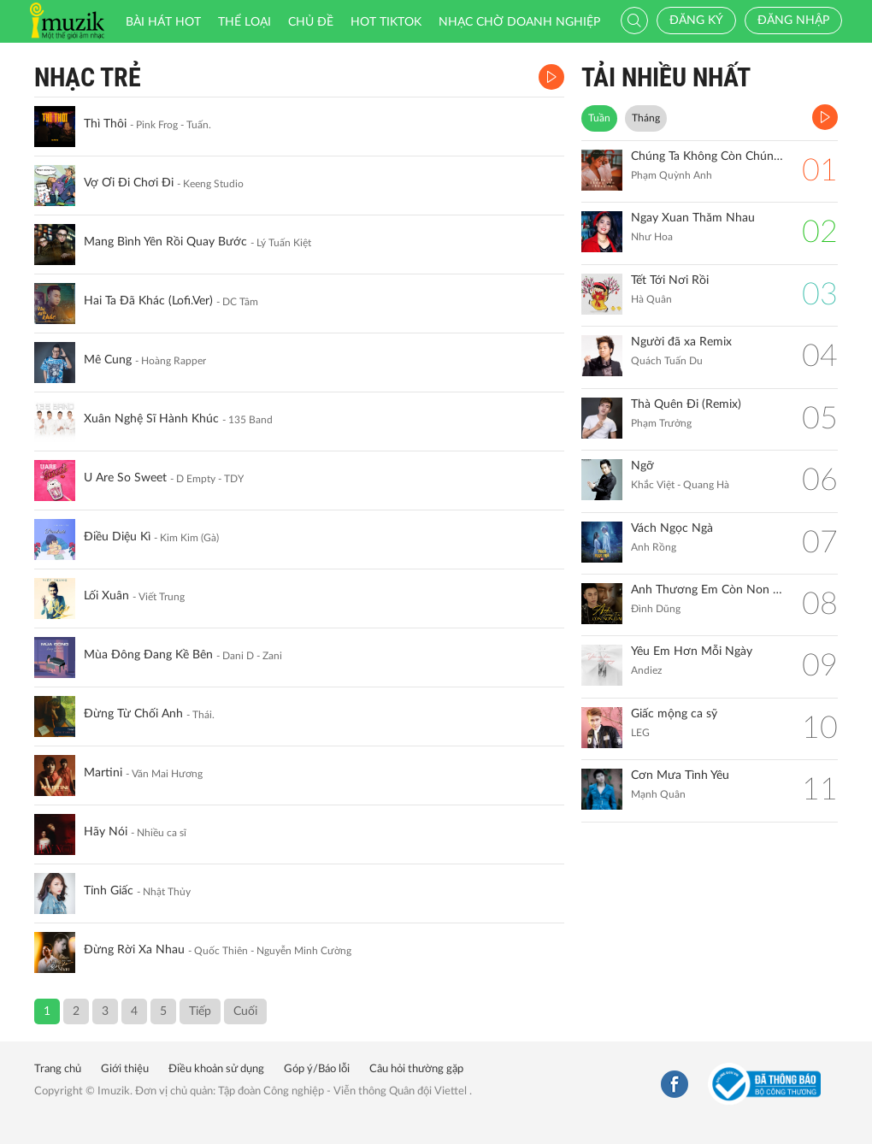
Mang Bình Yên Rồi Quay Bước (165, 242)
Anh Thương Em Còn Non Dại (708, 590)
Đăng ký (696, 21)
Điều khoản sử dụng (216, 1069)
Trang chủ (57, 1069)
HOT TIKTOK (386, 22)
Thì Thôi (105, 124)
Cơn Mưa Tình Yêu (680, 775)
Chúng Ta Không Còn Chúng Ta (708, 156)
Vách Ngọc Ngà (672, 528)
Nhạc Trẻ (87, 77)
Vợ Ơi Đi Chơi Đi (129, 183)
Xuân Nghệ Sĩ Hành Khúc (151, 419)
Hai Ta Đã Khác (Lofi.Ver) (148, 301)
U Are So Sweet (125, 478)
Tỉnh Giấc (108, 891)
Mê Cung (108, 360)
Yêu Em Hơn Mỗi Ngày (691, 652)
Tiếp (200, 1011)
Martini (103, 773)
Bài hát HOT (163, 22)
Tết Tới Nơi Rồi (670, 280)
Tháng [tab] (646, 118)
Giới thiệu (125, 1069)
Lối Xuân (106, 596)
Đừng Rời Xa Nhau (134, 950)
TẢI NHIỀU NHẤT (666, 77)
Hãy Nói (105, 832)
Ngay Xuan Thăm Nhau (693, 218)
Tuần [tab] (599, 118)
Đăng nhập (793, 21)
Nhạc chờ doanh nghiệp (519, 22)
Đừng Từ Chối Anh (133, 714)
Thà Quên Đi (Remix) (686, 404)
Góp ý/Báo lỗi (317, 1069)
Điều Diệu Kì (117, 537)
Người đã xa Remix (681, 342)
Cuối (245, 1011)
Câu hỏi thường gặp (416, 1069)
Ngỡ (642, 466)
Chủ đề (310, 22)
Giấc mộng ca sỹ (674, 714)
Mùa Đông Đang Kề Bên (148, 655)
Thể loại (244, 22)
